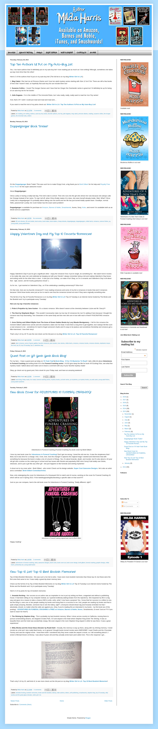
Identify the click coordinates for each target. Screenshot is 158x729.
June (126, 423)
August (127, 417)
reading (91, 113)
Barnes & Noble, (55, 207)
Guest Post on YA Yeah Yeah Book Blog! (38, 356)
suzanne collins (98, 113)
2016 (125, 402)
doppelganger (71, 221)
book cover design (72, 562)
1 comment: (37, 340)
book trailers (53, 221)
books (45, 113)
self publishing (74, 692)
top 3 (32, 345)
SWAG (39, 52)
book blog (19, 379)
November (128, 414)
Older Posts (108, 701)
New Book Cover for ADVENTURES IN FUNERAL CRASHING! (50, 392)
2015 (125, 405)
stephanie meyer (105, 343)
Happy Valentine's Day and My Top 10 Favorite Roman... (135, 442)
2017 (125, 400)
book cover (53, 562)
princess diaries (83, 113)
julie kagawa (66, 113)
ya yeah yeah (94, 379)
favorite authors (52, 113)
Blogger (88, 718)
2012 (125, 467)
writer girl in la (37, 695)
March (127, 429)
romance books (83, 343)
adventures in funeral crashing (25, 562)
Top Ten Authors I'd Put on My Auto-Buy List (41, 65)
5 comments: (38, 689)
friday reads (25, 379)
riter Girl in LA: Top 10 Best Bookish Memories (89, 681)
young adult (14, 223)
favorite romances (43, 343)
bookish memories (31, 692)
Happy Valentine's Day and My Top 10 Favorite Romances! (51, 234)
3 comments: (38, 110)
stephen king (91, 692)
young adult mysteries (17, 381)
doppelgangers (80, 221)
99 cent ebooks (20, 221)
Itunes (80, 609)
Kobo (84, 207)
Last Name (125, 367)
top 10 (18, 345)
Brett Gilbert (83, 184)
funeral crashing (91, 562)
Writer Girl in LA (75, 77)
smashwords (83, 692)
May (126, 426)
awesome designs (43, 562)
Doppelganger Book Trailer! (29, 126)
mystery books (55, 379)
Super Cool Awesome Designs (86, 468)
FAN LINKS (51, 52)
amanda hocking (21, 692)
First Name (125, 359)
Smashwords (66, 207)
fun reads (33, 379)
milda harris (89, 221)
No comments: (37, 218)
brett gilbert (81, 562)
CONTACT (81, 52)
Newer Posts (15, 701)
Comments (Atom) (25, 704)
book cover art (61, 562)
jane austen (53, 343)
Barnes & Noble (71, 609)
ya (109, 221)
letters (67, 692)
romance (96, 221)
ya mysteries (74, 379)
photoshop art (19, 564)
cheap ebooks (62, 221)
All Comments (127, 506)
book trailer (46, 221)
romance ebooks (94, 343)
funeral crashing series (43, 379)
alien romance (20, 343)
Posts (124, 502)
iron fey (60, 113)
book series (38, 221)
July (126, 420)
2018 (125, 397)
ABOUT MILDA (26, 52)
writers (29, 116)
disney (54, 692)
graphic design (100, 562)
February (128, 431)
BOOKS (11, 52)
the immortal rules (21, 116)
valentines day (38, 345)
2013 (125, 411)
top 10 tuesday (25, 345)
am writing (26, 113)
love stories (61, 343)
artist (36, 562)
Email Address (133, 352)
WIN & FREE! (67, 52)
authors (32, 113)
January (127, 463)
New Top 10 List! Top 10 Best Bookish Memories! (43, 572)
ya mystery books (83, 379)
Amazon (45, 207)
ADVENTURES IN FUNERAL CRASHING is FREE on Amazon (40, 609)
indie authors (61, 692)
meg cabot (74, 113)
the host (13, 345)
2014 (125, 408)
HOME (93, 52)
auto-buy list (39, 113)
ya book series (64, 379)
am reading (19, 113)
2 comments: (37, 559)
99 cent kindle (30, 221)
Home (62, 701)
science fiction (104, 221)
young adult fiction (24, 223)
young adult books (29, 564)
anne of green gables (31, 343)
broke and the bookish (45, 692)
